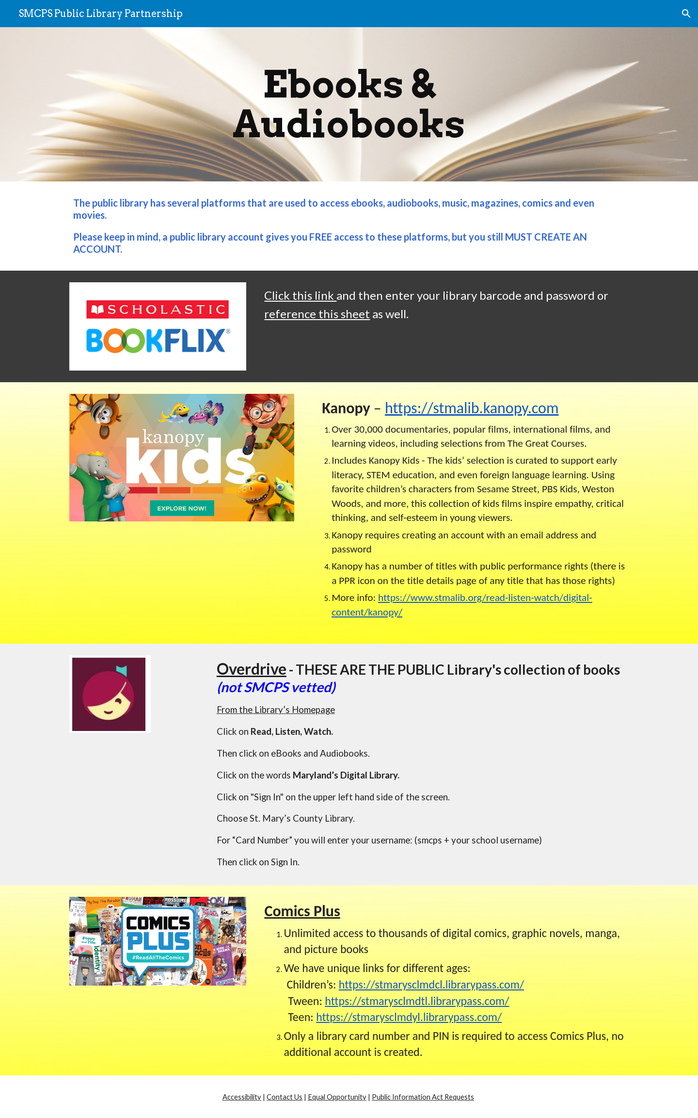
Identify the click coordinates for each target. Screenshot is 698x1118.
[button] (686, 13)
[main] (349, 104)
